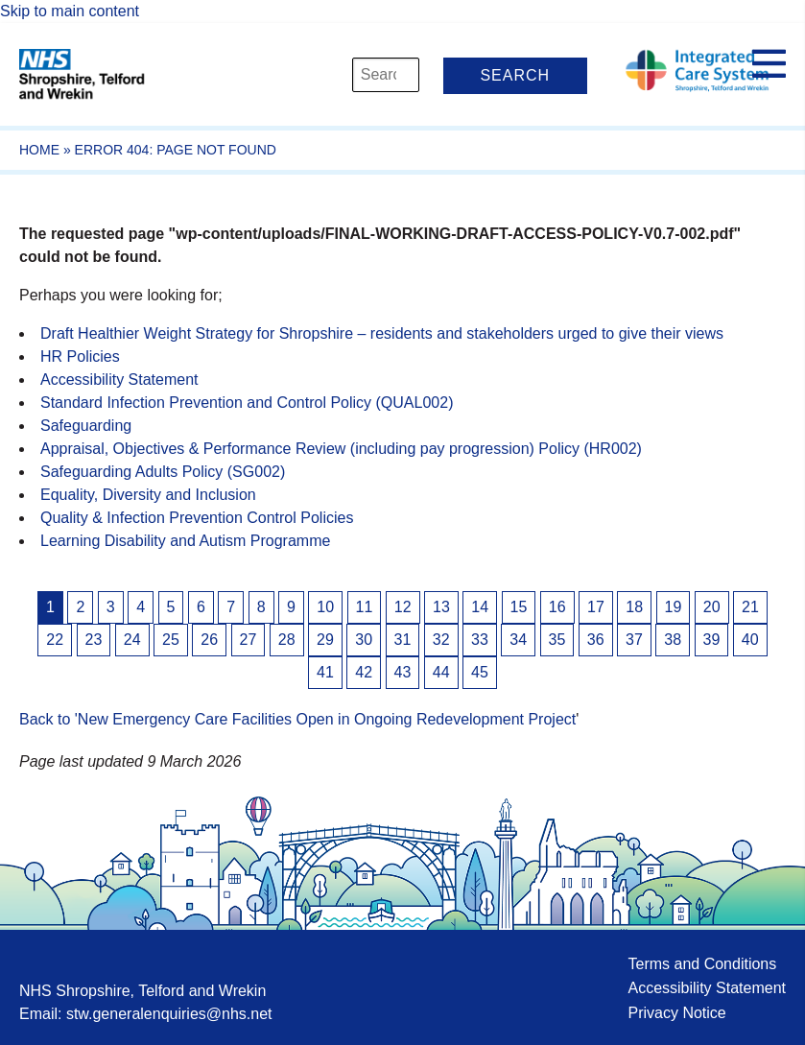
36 (595, 639)
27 (248, 639)
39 (712, 639)
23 (94, 639)
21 (750, 607)
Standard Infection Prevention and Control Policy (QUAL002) (246, 402)
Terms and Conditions (701, 964)
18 (634, 607)
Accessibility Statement (119, 379)
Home (39, 149)
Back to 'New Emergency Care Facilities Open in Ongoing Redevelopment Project (297, 719)
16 (557, 607)
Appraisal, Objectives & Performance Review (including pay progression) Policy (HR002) (341, 448)
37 (634, 639)
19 (673, 607)
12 (403, 607)
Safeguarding (85, 425)
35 (557, 639)
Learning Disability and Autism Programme (185, 541)
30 (363, 639)
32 (441, 639)
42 (363, 672)
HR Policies (80, 356)
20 (712, 607)
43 (403, 672)
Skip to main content (69, 11)
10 (325, 607)
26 (209, 639)
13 (441, 607)
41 (325, 672)
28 (287, 639)
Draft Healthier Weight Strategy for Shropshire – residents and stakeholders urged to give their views (381, 333)
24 (132, 639)
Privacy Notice (676, 1013)
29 (325, 639)
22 (54, 639)
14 (479, 607)
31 (403, 639)
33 (479, 639)
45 (479, 672)
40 (750, 639)
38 (672, 639)
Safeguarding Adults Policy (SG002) (162, 471)
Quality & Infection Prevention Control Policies (196, 518)
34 (518, 639)
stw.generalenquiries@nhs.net (169, 1014)
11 (364, 607)
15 (519, 607)
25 (170, 639)
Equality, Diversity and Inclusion (148, 495)
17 (595, 607)
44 (441, 672)
